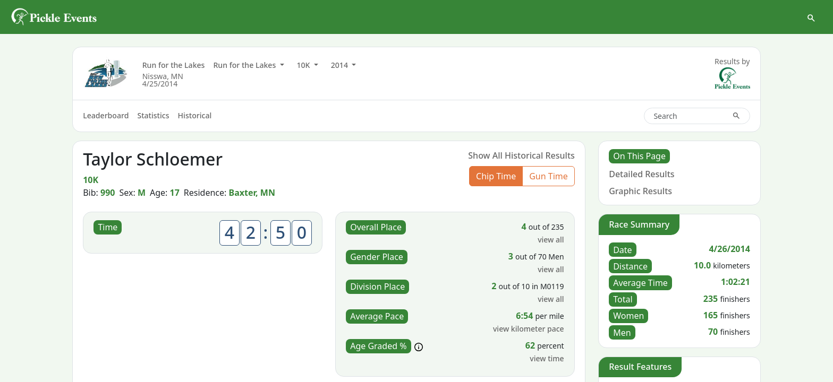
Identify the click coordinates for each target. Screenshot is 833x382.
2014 (340, 65)
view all (551, 240)
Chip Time (496, 176)
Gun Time (548, 176)
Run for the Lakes (173, 65)
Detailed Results (641, 174)
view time (547, 358)
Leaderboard (106, 115)
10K (304, 65)
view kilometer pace (528, 329)
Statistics (153, 115)
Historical (195, 115)
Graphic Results (640, 191)
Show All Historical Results (521, 155)
